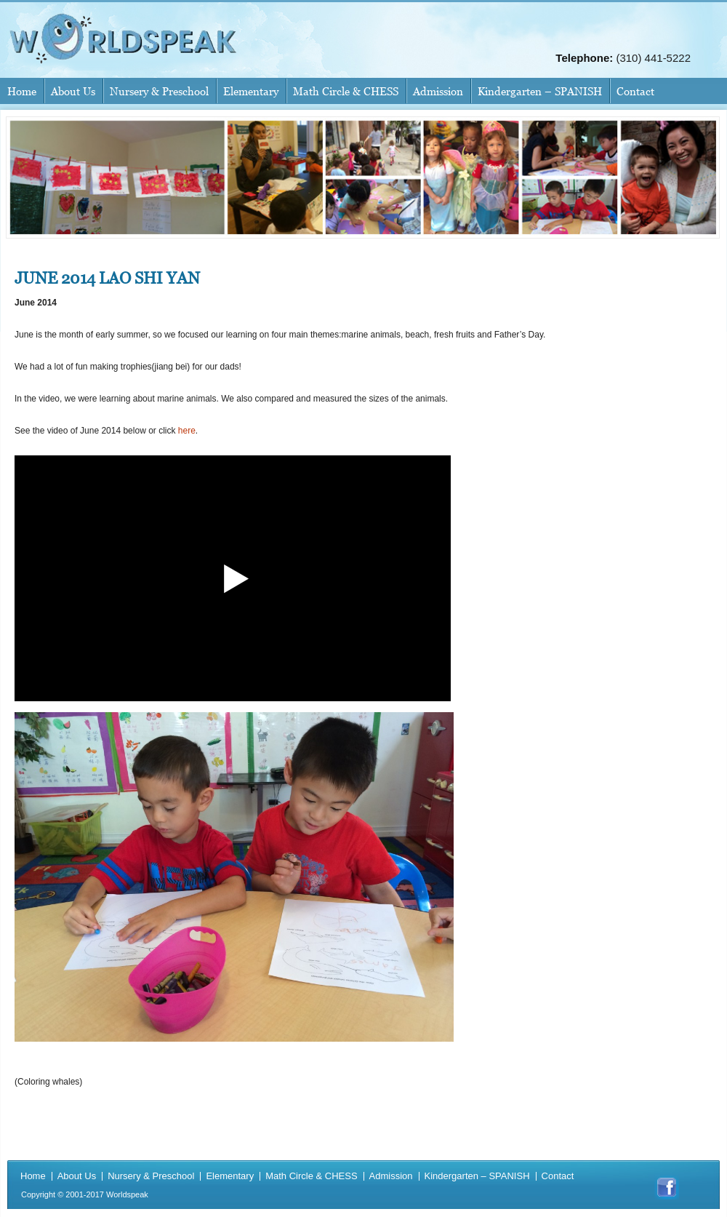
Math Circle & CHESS (345, 90)
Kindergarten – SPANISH (540, 90)
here (187, 431)
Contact (635, 90)
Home (21, 90)
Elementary (250, 90)
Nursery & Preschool (159, 90)
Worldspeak (127, 1194)
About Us (73, 90)
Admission (438, 90)
